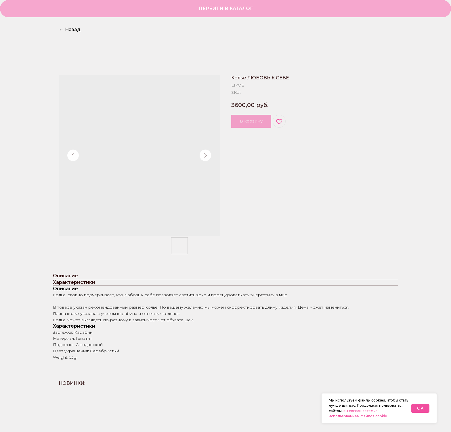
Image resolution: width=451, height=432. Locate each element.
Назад (70, 29)
